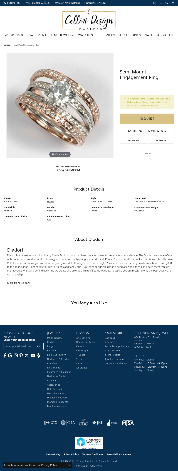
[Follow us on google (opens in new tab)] (10, 355)
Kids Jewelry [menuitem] (53, 367)
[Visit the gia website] (68, 422)
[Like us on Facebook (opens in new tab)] (5, 355)
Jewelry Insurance (115, 359)
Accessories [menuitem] (53, 384)
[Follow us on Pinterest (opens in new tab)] (21, 355)
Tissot (79, 359)
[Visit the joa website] (112, 422)
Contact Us (111, 342)
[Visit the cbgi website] (84, 422)
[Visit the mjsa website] (127, 422)
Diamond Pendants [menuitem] (57, 401)
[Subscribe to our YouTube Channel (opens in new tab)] (33, 355)
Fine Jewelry (62, 35)
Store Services (113, 350)
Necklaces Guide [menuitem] (56, 376)
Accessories (130, 35)
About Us (165, 35)
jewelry (7, 45)
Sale (149, 35)
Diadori (50, 201)
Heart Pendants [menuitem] (55, 393)
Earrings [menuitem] (51, 350)
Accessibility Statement (119, 454)
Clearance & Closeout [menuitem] (59, 371)
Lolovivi (80, 346)
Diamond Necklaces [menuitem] (58, 397)
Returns (161, 140)
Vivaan (79, 363)
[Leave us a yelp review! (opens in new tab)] (38, 355)
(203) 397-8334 (68, 170)
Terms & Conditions (116, 363)
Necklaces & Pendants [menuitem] (59, 359)
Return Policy (53, 454)
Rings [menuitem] (50, 346)
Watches (85, 35)
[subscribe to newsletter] (38, 346)
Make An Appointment (117, 346)
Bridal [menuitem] (50, 342)
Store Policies (112, 354)
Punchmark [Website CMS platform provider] (96, 466)
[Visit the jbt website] (98, 422)
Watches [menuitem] (51, 380)
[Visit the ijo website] (50, 422)
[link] (12, 3)
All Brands (81, 367)
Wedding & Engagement (26, 35)
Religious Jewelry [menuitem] (56, 354)
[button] (154, 3)
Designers (106, 35)
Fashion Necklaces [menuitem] (57, 406)
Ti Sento (80, 354)
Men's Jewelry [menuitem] (54, 337)
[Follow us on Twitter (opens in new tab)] (26, 355)
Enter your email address (19, 339)
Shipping (133, 140)
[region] (59, 105)
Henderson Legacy (86, 342)
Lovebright (82, 350)
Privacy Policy (71, 454)
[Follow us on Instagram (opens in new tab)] (16, 355)
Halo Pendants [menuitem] (55, 389)
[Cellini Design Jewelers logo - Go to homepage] (89, 18)
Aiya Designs (83, 337)
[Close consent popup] (69, 465)
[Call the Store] (142, 346)
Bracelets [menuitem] (52, 363)
